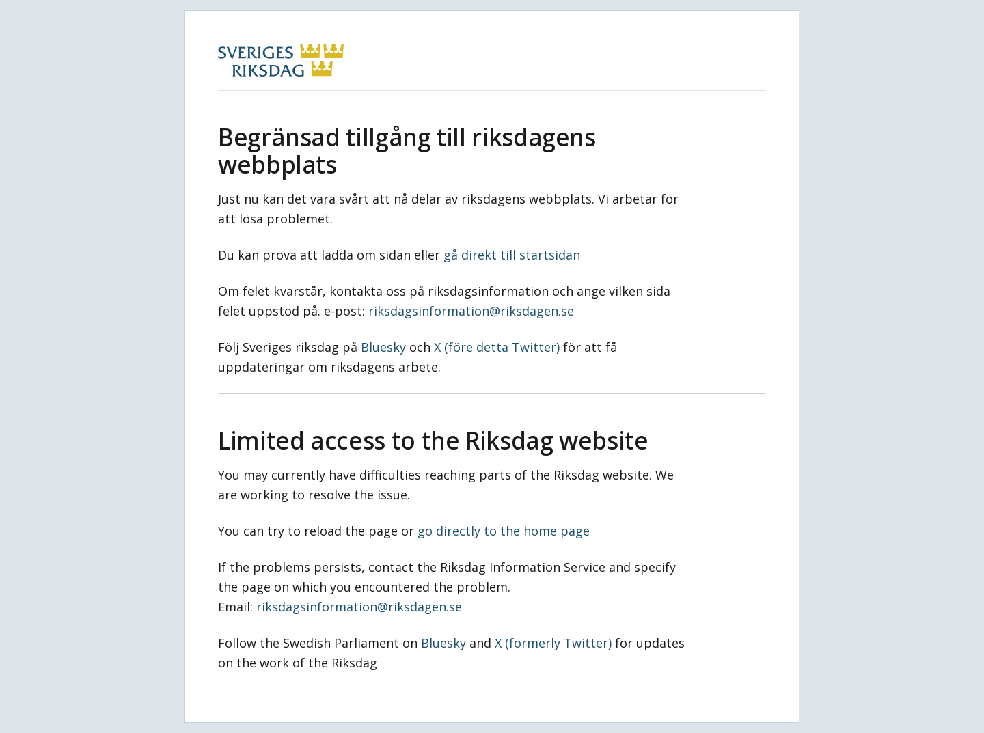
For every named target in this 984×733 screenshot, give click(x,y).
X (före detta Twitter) (497, 347)
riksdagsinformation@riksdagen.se (471, 311)
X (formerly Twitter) (553, 643)
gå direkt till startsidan (511, 255)
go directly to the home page (504, 531)
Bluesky (383, 347)
